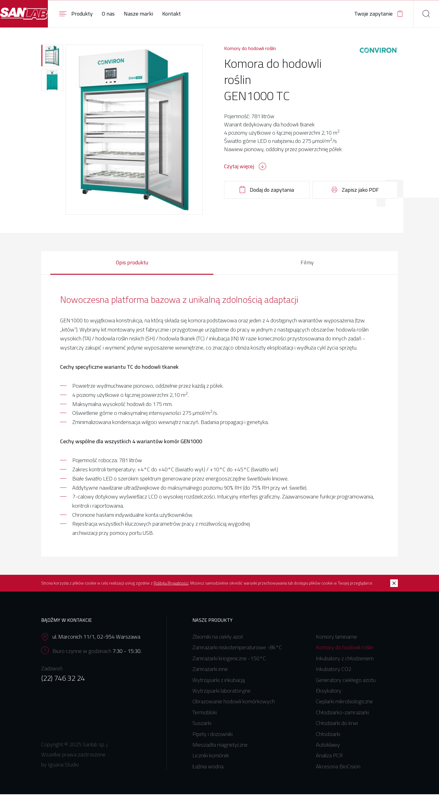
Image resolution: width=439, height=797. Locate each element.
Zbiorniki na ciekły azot (217, 639)
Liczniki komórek (210, 758)
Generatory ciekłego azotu (346, 683)
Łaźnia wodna (207, 769)
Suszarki (201, 726)
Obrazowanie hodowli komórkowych (233, 704)
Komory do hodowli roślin (250, 49)
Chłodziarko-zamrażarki (342, 715)
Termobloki (204, 715)
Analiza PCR (329, 758)
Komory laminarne (336, 639)
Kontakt (200, 14)
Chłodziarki (328, 736)
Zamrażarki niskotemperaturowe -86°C (237, 650)
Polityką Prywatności (171, 586)
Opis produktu (132, 265)
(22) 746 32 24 (63, 681)
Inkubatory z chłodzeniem (344, 661)
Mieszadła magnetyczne (220, 747)
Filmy (307, 265)
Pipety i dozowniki (212, 736)
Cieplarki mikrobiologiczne (344, 704)
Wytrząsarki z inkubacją (218, 683)
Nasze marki (167, 14)
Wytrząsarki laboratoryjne (221, 693)
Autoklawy (328, 747)
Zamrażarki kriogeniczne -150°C (229, 661)
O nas (137, 14)
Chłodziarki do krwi (337, 726)
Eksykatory (328, 693)
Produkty (105, 14)
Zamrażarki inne (210, 672)
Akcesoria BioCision (338, 769)
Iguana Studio (63, 767)
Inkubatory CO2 (333, 672)
